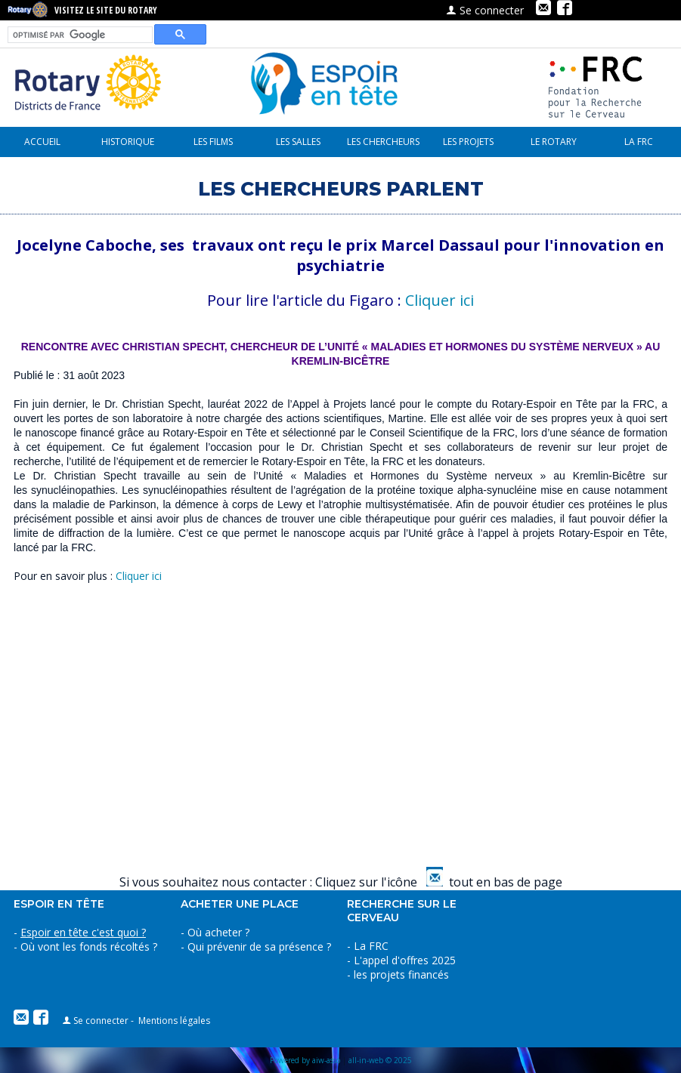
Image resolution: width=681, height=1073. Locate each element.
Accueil (42, 141)
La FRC (638, 141)
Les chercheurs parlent (383, 146)
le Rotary (554, 141)
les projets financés (468, 146)
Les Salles (298, 141)
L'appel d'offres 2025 (405, 960)
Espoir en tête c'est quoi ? (83, 932)
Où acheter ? (218, 932)
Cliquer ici (439, 300)
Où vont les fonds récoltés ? (88, 946)
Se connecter (485, 10)
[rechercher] (78, 35)
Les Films (213, 141)
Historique (127, 141)
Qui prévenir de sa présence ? (257, 946)
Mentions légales (174, 1020)
